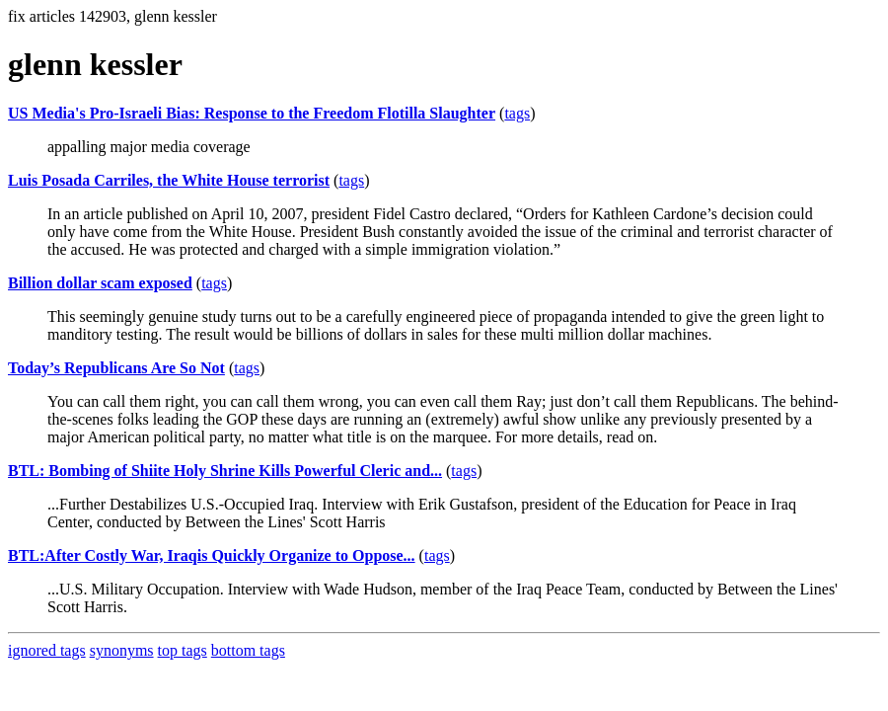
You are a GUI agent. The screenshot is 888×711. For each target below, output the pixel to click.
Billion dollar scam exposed (100, 283)
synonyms (122, 650)
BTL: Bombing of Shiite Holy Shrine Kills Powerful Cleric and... (225, 470)
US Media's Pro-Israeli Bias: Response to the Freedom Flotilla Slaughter (251, 113)
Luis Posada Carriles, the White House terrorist (169, 180)
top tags (182, 650)
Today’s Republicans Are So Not (116, 367)
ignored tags (47, 650)
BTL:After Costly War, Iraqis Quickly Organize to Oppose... (211, 555)
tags (517, 113)
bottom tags (248, 650)
